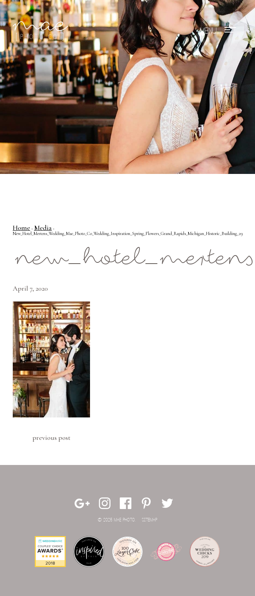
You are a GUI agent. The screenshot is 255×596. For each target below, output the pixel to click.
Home (21, 227)
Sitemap (149, 520)
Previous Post (51, 437)
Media (43, 227)
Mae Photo (42, 31)
